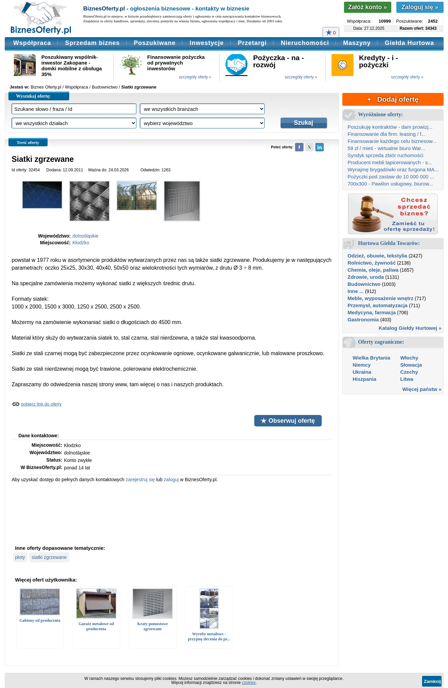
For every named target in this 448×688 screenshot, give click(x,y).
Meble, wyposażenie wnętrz (381, 298)
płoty (20, 557)
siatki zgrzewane (49, 557)
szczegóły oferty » (195, 77)
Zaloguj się (419, 7)
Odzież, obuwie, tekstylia (377, 256)
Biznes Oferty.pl (46, 87)
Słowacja (411, 365)
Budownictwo (364, 284)
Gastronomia (363, 319)
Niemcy (362, 365)
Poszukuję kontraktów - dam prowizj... (390, 127)
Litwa (406, 379)
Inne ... (356, 291)
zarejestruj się (140, 479)
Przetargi (252, 43)
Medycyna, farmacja (372, 312)
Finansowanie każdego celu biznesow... (392, 141)
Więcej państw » (422, 389)
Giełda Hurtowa (409, 43)
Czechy (409, 372)
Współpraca (32, 43)
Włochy (409, 358)
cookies (249, 682)
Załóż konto (367, 7)
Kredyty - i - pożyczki (378, 61)
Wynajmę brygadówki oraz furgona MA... (393, 169)
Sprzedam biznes (92, 43)
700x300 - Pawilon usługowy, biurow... (390, 184)
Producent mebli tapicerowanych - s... (390, 162)
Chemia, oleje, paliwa (373, 270)
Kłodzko (81, 242)
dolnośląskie (86, 236)
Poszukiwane (155, 43)
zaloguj (171, 479)
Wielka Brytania (372, 358)
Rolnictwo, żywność (372, 263)
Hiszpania (364, 379)
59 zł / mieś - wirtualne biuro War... (386, 148)
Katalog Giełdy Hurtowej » (410, 328)
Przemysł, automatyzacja (378, 305)
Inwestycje (207, 43)
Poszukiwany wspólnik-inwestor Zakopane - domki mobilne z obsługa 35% (72, 65)
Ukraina (362, 372)
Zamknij (432, 681)
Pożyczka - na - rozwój (278, 61)
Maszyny (357, 43)
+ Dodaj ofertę (392, 99)
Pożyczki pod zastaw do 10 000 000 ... (391, 176)
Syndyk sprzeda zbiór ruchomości (385, 155)
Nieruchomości (305, 43)
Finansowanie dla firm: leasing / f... (387, 134)
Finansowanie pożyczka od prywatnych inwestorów (176, 62)
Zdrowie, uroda (366, 277)
